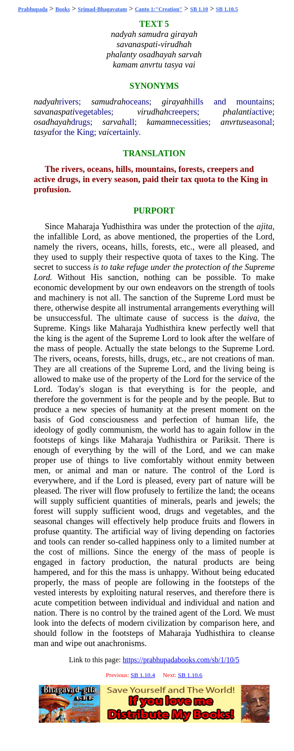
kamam (159, 122)
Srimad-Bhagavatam (102, 9)
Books (62, 9)
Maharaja (82, 226)
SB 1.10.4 (143, 675)
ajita (264, 226)
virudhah (152, 111)
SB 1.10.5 (227, 9)
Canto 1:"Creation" (158, 9)
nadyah (46, 101)
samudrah (108, 101)
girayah (175, 101)
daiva (247, 318)
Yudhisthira (121, 226)
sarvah (114, 122)
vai (103, 132)
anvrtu (232, 122)
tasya (43, 132)
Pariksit (225, 440)
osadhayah (52, 122)
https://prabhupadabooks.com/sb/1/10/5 (181, 660)
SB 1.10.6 (190, 675)
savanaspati (54, 111)
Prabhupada (33, 9)
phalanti (237, 111)
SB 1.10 (199, 9)
